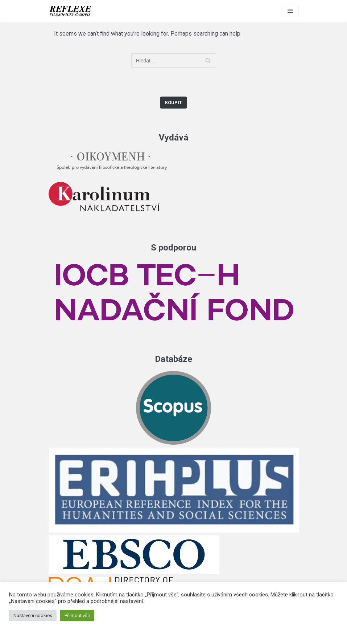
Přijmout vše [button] (77, 615)
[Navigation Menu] (290, 11)
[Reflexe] (70, 11)
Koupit (173, 102)
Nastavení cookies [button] (32, 615)
